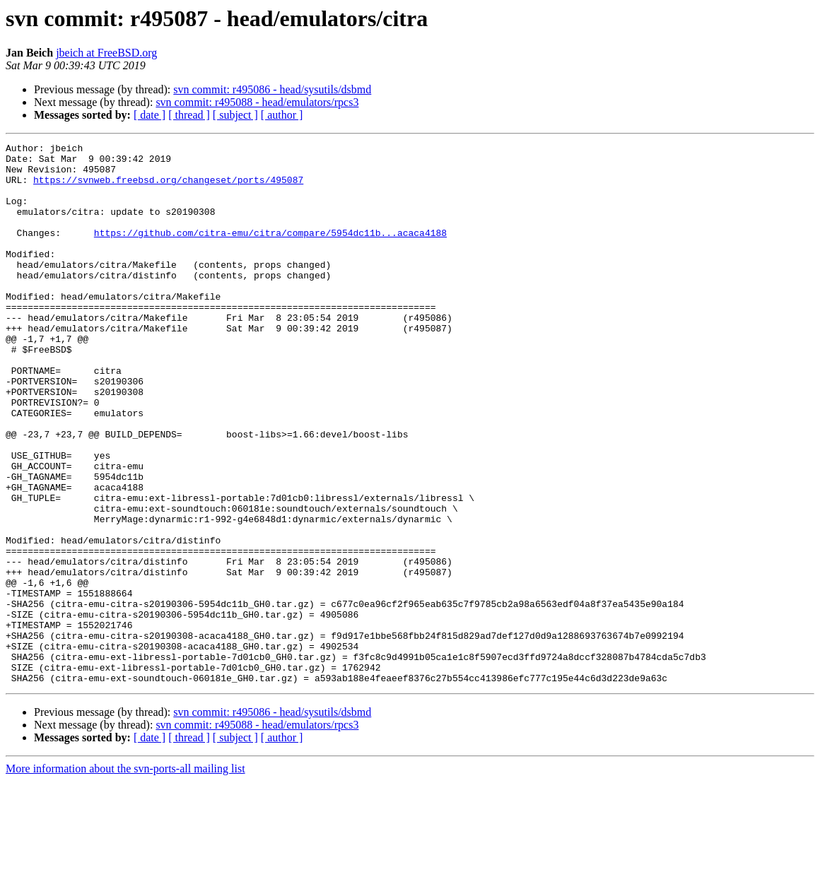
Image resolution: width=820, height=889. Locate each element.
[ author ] (282, 115)
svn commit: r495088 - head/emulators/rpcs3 (257, 102)
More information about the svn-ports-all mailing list (125, 877)
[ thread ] (189, 115)
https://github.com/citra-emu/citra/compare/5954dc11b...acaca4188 (270, 251)
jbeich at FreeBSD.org (106, 53)
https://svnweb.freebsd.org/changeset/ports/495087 (168, 188)
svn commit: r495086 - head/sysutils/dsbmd (272, 89)
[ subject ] (235, 115)
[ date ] (149, 115)
